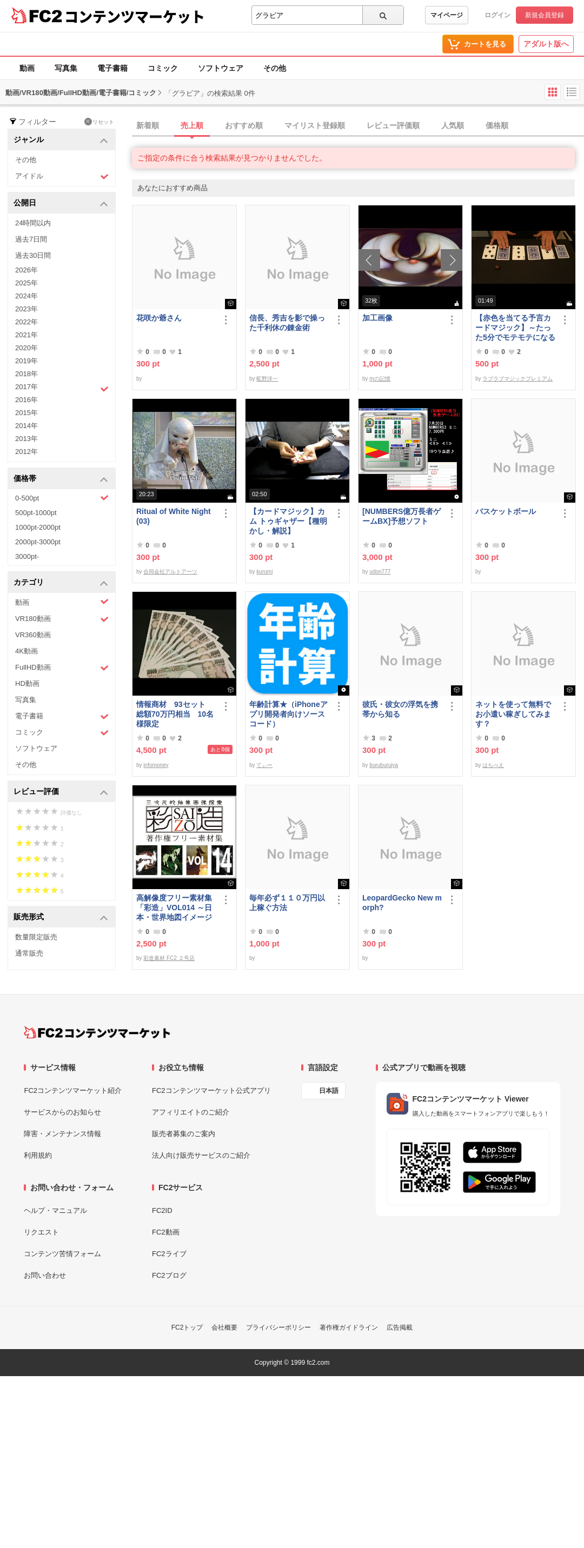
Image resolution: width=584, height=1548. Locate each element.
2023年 (26, 309)
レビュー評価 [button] (61, 792)
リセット (99, 121)
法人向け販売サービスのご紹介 (201, 1155)
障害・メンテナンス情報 (62, 1134)
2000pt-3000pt (38, 542)
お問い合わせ (45, 1275)
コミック (163, 68)
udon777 (379, 572)
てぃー (264, 765)
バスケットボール (505, 511)
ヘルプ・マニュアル (55, 1210)
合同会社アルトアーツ (170, 572)
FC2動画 (166, 1232)
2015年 (26, 413)
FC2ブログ (169, 1275)
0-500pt (62, 497)
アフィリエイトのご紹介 (190, 1112)
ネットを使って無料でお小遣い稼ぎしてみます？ (513, 714)
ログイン (497, 15)
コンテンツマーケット (134, 16)
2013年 (26, 439)
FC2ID (162, 1210)
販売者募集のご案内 (183, 1134)
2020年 (26, 348)
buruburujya (383, 765)
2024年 (26, 296)
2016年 (26, 400)
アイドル (62, 176)
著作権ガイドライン (349, 1327)
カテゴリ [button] (61, 583)
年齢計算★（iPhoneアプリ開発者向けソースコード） (288, 714)
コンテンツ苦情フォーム (62, 1254)
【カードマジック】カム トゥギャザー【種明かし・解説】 (288, 521)
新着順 (147, 125)
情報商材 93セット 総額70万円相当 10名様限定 (175, 714)
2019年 (26, 361)
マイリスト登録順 (314, 125)
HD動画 (27, 683)
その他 (274, 68)
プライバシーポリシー (278, 1327)
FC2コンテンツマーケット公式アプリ (211, 1090)
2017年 (62, 388)
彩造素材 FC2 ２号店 (168, 958)
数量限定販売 (36, 937)
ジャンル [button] (61, 140)
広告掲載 (400, 1327)
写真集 (66, 68)
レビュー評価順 (393, 125)
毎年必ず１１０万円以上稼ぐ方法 (287, 902)
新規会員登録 (544, 15)
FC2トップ (187, 1327)
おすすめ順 (244, 125)
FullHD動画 (62, 667)
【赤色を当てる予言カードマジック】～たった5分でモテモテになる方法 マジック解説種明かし (515, 327)
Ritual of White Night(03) (173, 516)
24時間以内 (33, 223)
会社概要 (224, 1327)
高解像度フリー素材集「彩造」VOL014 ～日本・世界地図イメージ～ (174, 907)
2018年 (26, 374)
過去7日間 (31, 239)
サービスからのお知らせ (62, 1112)
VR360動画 (33, 635)
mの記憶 (379, 379)
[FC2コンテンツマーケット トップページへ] (97, 1032)
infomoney (155, 765)
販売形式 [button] (61, 917)
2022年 (26, 322)
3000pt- (27, 556)
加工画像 (377, 317)
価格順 (497, 125)
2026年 (26, 270)
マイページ (446, 15)
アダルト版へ (546, 43)
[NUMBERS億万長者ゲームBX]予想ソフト (401, 516)
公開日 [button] (61, 203)
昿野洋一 (267, 379)
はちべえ (493, 765)
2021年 (26, 335)
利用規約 (38, 1155)
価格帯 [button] (61, 479)
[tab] (358, 126)
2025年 (26, 283)
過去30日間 (33, 255)
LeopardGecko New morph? (402, 902)
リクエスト (41, 1232)
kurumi (264, 572)
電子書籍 (112, 68)
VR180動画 (62, 619)
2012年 (26, 452)
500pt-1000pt (36, 513)
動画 (27, 68)
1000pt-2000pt (38, 527)
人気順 (452, 125)
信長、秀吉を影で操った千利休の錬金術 (287, 322)
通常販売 (29, 953)
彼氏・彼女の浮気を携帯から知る (400, 709)
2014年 (26, 426)
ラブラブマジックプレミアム (517, 379)
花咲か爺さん (159, 317)
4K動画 (26, 651)
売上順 (192, 125)
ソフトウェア (220, 68)
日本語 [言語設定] (329, 1091)
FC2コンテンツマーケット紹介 (73, 1090)
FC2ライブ (169, 1254)
